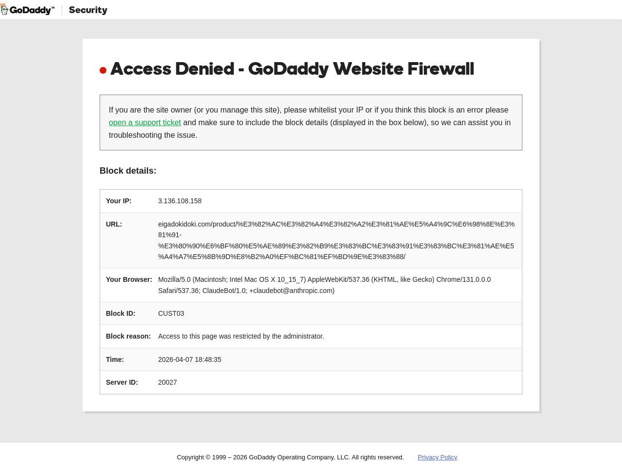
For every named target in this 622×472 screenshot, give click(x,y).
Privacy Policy (437, 457)
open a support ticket (145, 122)
